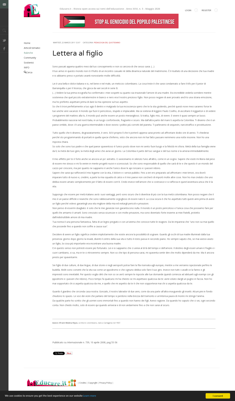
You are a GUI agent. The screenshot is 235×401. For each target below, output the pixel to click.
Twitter (4, 40)
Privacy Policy (105, 382)
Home (27, 43)
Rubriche (28, 52)
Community (30, 57)
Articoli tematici (32, 47)
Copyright (92, 382)
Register (210, 10)
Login (191, 10)
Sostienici (29, 62)
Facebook (4, 48)
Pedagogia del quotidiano (107, 42)
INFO (26, 67)
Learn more (90, 396)
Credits (82, 382)
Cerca (28, 72)
